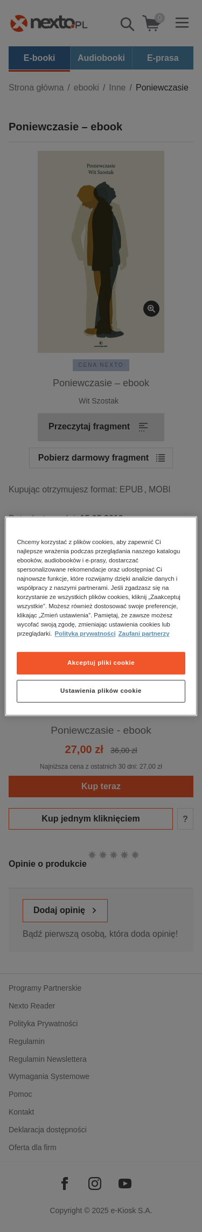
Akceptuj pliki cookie (101, 662)
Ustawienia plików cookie (101, 690)
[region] (101, 616)
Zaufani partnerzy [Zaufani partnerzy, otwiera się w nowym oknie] (144, 633)
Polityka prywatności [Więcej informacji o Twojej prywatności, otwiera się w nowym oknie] (85, 633)
